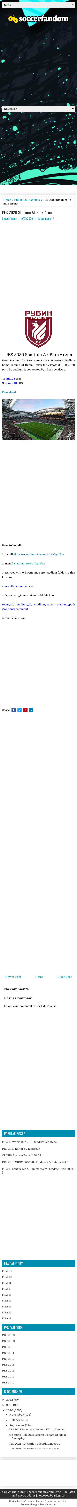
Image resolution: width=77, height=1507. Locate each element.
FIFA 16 (6, 1306)
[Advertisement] (38, 63)
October (15, 1420)
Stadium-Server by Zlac (29, 563)
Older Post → (66, 976)
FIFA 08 (7, 1270)
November (16, 1414)
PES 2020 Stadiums (27, 199)
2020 (10, 1410)
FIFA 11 (6, 1282)
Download (9, 392)
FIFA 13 (6, 1288)
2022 (10, 1399)
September (17, 1425)
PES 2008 (8, 1334)
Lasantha (62, 1501)
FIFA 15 (6, 1300)
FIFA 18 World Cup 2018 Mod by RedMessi (29, 1142)
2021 (9, 1405)
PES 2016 (8, 1382)
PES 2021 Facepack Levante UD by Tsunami (37, 1429)
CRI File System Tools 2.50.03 (21, 1155)
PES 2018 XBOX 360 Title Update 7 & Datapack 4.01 (36, 1162)
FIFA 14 (6, 1294)
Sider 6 (18, 554)
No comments (45, 218)
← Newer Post (11, 976)
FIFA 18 (6, 1318)
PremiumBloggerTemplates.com (38, 1504)
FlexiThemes (27, 1501)
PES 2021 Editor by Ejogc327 (21, 1148)
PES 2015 (8, 1376)
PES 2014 (8, 1370)
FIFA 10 (7, 1276)
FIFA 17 (6, 1312)
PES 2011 (8, 1352)
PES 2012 (8, 1358)
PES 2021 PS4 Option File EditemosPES (34, 1443)
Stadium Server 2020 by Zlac (44, 554)
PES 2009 (8, 1340)
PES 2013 (8, 1364)
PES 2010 (8, 1346)
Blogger (59, 1495)
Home (7, 199)
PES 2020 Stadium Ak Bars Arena (28, 212)
